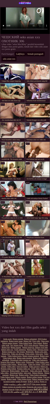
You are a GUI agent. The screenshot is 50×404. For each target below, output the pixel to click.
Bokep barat (22, 364)
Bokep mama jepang (10, 343)
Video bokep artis (9, 358)
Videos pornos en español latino (14, 387)
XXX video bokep (38, 369)
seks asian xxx (9, 59)
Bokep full (27, 341)
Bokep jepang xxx (9, 352)
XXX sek (25, 2)
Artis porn (39, 354)
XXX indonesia (20, 350)
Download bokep (16, 373)
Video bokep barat (25, 343)
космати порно (9, 382)
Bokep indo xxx (7, 350)
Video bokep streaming (38, 375)
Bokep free (6, 354)
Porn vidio (36, 341)
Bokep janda (11, 379)
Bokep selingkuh (30, 339)
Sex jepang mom (16, 345)
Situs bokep (37, 343)
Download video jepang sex (20, 360)
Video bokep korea (14, 356)
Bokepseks (30, 352)
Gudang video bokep (9, 364)
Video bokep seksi (42, 362)
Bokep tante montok (24, 358)
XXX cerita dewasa (31, 345)
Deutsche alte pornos (34, 387)
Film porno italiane (39, 384)
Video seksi (11, 367)
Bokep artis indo (41, 352)
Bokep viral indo (41, 348)
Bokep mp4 (37, 358)
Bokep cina (14, 375)
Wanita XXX (32, 350)
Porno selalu (30, 354)
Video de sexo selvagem (24, 389)
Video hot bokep (34, 364)
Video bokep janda (8, 377)
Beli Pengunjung (30, 402)
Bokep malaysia (28, 348)
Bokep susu (44, 356)
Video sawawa (34, 367)
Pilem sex (44, 367)
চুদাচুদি (28, 384)
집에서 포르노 (33, 382)
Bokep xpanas (20, 377)
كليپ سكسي (19, 392)
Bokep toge (43, 345)
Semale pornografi (35, 54)
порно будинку (21, 382)
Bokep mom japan (16, 341)
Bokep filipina (37, 373)
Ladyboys (20, 54)
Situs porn (45, 341)
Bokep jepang (16, 348)
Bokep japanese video (40, 379)
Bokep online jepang (34, 377)
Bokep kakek (15, 371)
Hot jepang (21, 352)
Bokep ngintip (18, 339)
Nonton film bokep (8, 362)
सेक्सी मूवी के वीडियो (41, 389)
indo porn (27, 373)
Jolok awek (7, 339)
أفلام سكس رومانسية (17, 384)
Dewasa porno (42, 350)
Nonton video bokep (8, 369)
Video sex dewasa (17, 354)
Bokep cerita (20, 362)
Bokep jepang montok (31, 356)
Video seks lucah (36, 371)
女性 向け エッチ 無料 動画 (35, 392)
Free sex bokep (22, 367)
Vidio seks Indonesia (40, 360)
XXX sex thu (8, 392)
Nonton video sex (23, 369)
